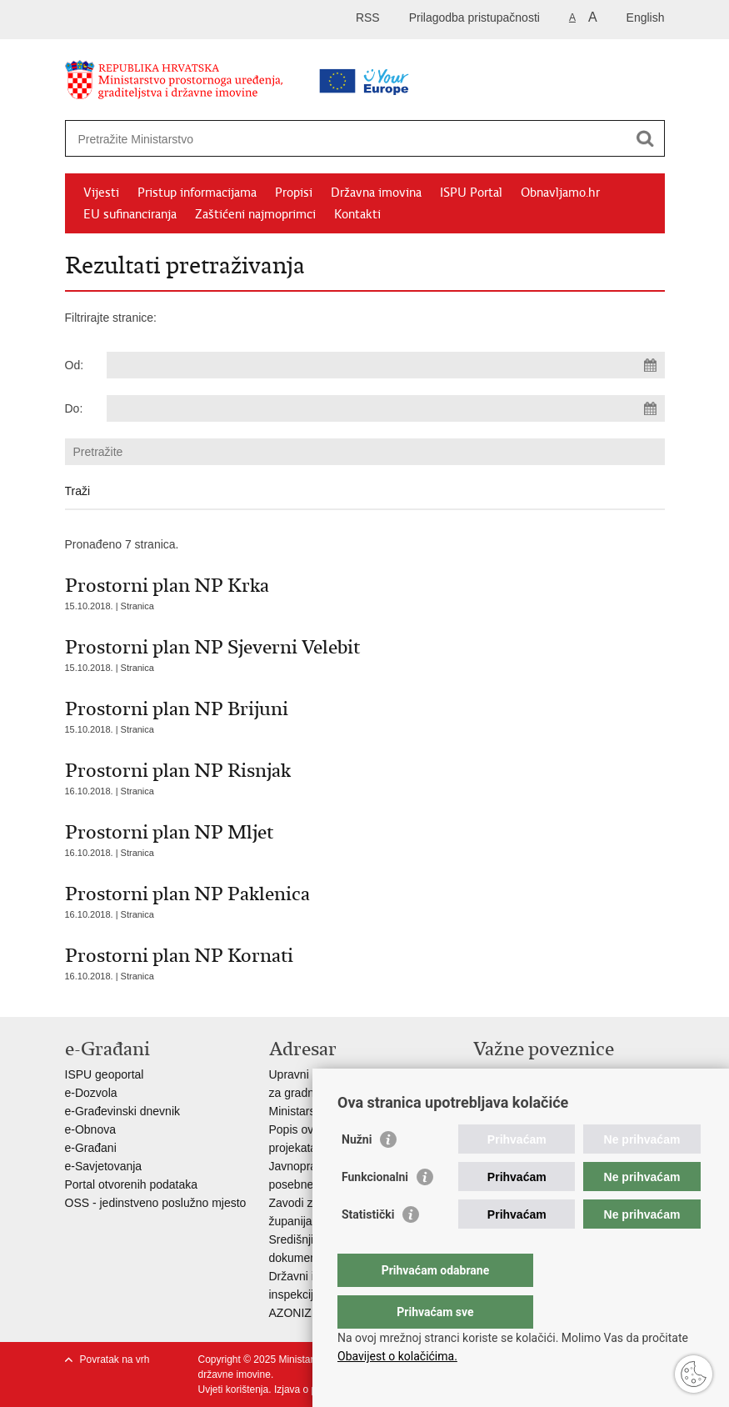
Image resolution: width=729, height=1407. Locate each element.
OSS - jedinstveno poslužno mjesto (156, 1202)
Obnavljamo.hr (560, 192)
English (646, 17)
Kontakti (357, 214)
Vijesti (101, 192)
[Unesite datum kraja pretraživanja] (386, 408)
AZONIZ (290, 1312)
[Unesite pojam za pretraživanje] (312, 139)
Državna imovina (376, 192)
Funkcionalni (375, 1210)
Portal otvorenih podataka (131, 1184)
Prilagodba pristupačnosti (474, 17)
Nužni (357, 1172)
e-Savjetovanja (103, 1166)
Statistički (368, 1247)
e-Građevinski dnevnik (123, 1111)
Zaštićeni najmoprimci (255, 214)
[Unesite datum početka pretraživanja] (386, 365)
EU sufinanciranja (130, 214)
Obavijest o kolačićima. (397, 1356)
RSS (368, 17)
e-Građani (91, 1147)
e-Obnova (90, 1129)
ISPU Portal (471, 192)
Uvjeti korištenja (233, 1389)
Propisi (293, 192)
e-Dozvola (91, 1092)
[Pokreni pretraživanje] (646, 138)
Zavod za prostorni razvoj (538, 1092)
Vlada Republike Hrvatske (540, 1074)
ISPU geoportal (104, 1074)
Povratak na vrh (115, 1359)
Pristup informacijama (197, 192)
